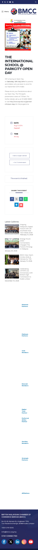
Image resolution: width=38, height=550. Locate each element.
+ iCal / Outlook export (19, 162)
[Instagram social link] (7, 2)
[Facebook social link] (3, 2)
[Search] (35, 2)
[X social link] (5, 2)
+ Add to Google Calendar (19, 155)
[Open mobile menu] (5, 12)
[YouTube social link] (10, 2)
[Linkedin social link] (13, 2)
